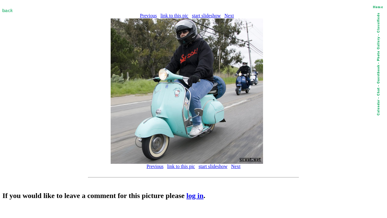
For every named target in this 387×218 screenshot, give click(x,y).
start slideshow (206, 15)
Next (229, 15)
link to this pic (174, 15)
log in (194, 196)
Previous (148, 15)
